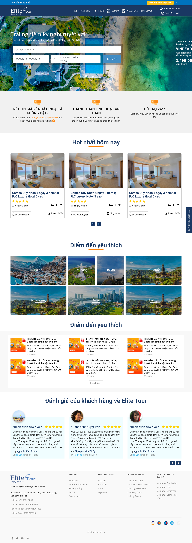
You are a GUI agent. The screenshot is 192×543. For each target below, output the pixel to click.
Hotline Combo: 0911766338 (24, 504)
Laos (100, 488)
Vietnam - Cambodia (167, 483)
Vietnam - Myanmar (166, 490)
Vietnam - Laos (164, 487)
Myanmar (103, 492)
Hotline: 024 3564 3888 (21, 500)
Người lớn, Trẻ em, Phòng (69, 59)
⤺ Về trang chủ (21, 2)
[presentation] (93, 224)
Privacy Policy (75, 488)
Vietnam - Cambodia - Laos (167, 496)
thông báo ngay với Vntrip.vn (44, 117)
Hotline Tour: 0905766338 (23, 513)
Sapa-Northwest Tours (139, 484)
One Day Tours (135, 492)
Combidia (102, 484)
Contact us (74, 496)
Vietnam (102, 480)
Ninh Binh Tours (135, 480)
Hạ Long (19, 454)
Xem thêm (96, 383)
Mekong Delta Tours (138, 488)
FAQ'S (72, 492)
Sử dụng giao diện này (160, 2)
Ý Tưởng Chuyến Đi (189, 220)
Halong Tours (134, 496)
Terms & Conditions (78, 484)
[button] (14, 53)
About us (73, 480)
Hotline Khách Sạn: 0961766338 (25, 508)
